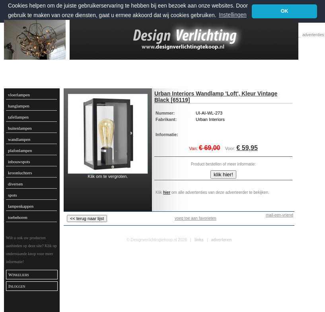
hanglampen (18, 105)
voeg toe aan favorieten (195, 218)
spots (12, 195)
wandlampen (19, 139)
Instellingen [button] (233, 15)
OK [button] (284, 11)
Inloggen (16, 286)
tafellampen (18, 117)
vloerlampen (19, 94)
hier (166, 192)
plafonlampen (20, 150)
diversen (15, 183)
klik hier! (223, 174)
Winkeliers (18, 274)
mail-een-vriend (279, 215)
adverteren (221, 240)
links (199, 240)
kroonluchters (20, 172)
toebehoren (17, 217)
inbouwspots (19, 161)
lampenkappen (20, 206)
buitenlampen (20, 128)
